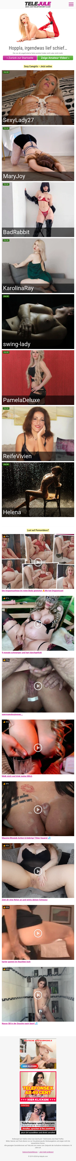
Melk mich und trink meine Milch (17, 776)
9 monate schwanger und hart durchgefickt (22, 652)
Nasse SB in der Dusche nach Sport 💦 (20, 1023)
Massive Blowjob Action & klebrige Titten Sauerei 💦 (26, 838)
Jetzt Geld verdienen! (46, 1152)
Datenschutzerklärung (29, 1152)
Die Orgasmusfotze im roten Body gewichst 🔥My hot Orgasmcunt (32, 590)
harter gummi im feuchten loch (16, 961)
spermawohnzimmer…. (12, 714)
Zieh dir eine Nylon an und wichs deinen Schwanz (25, 900)
